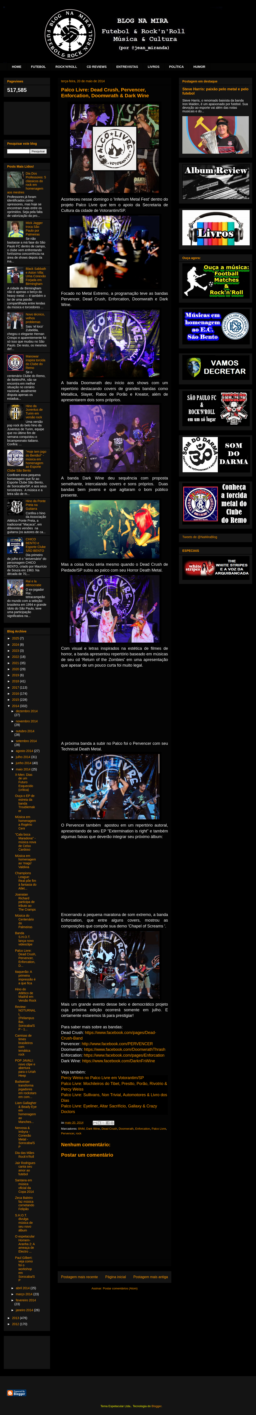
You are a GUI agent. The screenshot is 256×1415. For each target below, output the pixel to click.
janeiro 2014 (25, 1310)
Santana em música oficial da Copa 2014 (24, 1185)
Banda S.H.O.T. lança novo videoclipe (24, 938)
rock (79, 1133)
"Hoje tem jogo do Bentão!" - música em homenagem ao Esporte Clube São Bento (26, 461)
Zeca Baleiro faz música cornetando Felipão (24, 1203)
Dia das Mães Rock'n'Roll (24, 1154)
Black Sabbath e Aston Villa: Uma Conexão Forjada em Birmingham (36, 276)
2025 (16, 638)
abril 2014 (23, 1288)
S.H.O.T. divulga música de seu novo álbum (24, 1222)
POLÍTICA (176, 67)
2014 (16, 706)
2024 (16, 644)
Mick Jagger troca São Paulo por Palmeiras (34, 228)
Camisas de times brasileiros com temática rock (24, 1045)
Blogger (156, 1406)
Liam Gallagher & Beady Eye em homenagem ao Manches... (26, 1112)
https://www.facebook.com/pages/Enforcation (124, 1055)
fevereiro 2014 (26, 1300)
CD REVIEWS (97, 67)
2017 (16, 687)
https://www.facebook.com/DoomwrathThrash (124, 1049)
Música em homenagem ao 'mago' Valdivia (25, 861)
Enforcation (142, 1128)
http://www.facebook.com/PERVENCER (117, 1044)
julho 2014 (23, 757)
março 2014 (24, 1294)
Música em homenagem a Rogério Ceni (25, 822)
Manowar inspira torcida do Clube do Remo (35, 362)
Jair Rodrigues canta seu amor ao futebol (25, 1168)
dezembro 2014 (27, 711)
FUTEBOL (38, 67)
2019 (16, 675)
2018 (16, 681)
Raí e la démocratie (33, 583)
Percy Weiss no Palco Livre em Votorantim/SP (102, 1078)
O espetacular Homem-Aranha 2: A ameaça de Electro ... (25, 1244)
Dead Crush (109, 1128)
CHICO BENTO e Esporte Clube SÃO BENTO (36, 544)
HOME (16, 67)
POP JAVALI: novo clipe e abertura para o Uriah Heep (25, 1068)
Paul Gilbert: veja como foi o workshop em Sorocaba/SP (25, 1269)
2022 (16, 657)
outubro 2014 (25, 731)
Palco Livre (159, 1128)
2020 (16, 669)
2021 (16, 663)
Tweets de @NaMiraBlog (199, 537)
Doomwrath (126, 1128)
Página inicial (115, 1277)
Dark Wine (93, 1128)
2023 (16, 650)
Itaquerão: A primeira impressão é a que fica (25, 977)
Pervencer (67, 1133)
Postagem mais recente (79, 1277)
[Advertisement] (27, 117)
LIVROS (153, 67)
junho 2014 (24, 763)
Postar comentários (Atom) (120, 1288)
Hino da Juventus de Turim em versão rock (34, 411)
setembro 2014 (26, 741)
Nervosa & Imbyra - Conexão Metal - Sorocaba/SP (25, 1137)
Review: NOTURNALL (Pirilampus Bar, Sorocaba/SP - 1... (25, 1018)
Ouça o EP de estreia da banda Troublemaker (25, 803)
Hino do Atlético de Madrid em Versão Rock (25, 994)
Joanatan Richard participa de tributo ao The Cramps (25, 902)
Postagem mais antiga (150, 1277)
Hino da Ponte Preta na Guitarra (36, 504)
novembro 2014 (27, 721)
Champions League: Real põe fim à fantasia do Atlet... (25, 880)
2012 (16, 1324)
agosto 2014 (25, 751)
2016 (16, 693)
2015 (16, 699)
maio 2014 (23, 769)
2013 (16, 1318)
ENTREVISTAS (127, 67)
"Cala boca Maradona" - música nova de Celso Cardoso (25, 842)
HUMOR (199, 67)
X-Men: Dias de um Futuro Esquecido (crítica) (24, 782)
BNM (81, 1128)
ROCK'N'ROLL (66, 67)
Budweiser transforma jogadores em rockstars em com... (25, 1089)
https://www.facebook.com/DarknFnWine (118, 1061)
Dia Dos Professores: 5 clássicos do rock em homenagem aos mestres (26, 183)
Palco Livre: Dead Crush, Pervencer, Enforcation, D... (25, 958)
